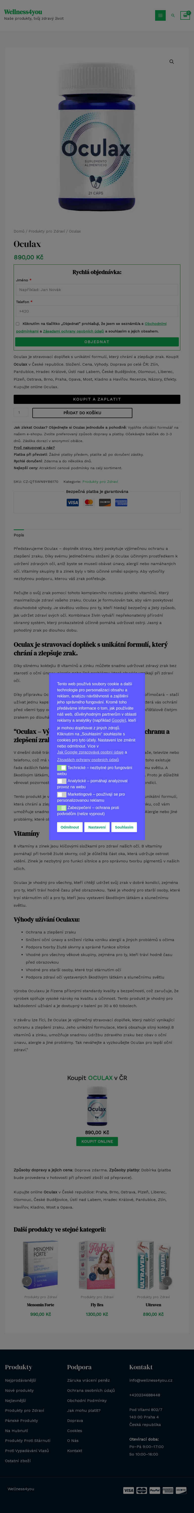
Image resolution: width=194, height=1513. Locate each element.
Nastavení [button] (97, 827)
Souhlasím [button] (124, 827)
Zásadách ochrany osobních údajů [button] (88, 760)
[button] (61, 768)
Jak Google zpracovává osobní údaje (90, 752)
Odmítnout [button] (70, 827)
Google (118, 720)
